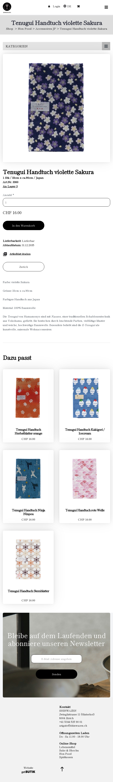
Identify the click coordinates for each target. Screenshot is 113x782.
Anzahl (8, 195)
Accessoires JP (46, 28)
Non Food (25, 28)
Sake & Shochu (69, 750)
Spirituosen (66, 757)
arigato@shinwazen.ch (73, 725)
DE (69, 6)
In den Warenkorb (23, 225)
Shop (9, 28)
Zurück (23, 267)
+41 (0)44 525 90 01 (70, 722)
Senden (56, 674)
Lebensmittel (67, 747)
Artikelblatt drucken (20, 253)
